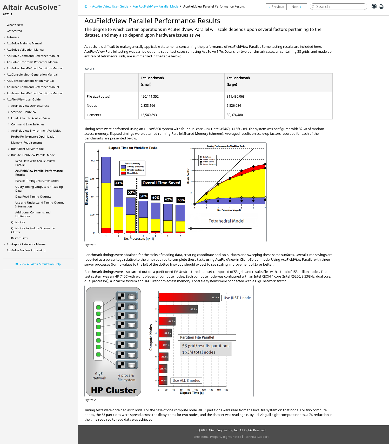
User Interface (30, 105)
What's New (15, 25)
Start (23, 112)
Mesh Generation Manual (32, 74)
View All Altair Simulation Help (40, 264)
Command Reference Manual (33, 56)
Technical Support (256, 437)
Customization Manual (30, 81)
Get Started (14, 31)
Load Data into (30, 118)
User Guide (24, 99)
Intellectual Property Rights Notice (217, 437)
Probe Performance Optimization (33, 136)
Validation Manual (25, 49)
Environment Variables (36, 130)
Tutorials (13, 37)
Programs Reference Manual (32, 62)
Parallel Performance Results (214, 6)
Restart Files (19, 238)
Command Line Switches (27, 124)
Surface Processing (26, 250)
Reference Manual (26, 244)
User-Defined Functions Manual (35, 68)
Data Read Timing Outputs (33, 196)
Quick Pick (18, 222)
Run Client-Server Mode (27, 149)
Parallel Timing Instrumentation (37, 181)
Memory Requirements (26, 142)
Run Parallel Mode (33, 155)
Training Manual (24, 43)
